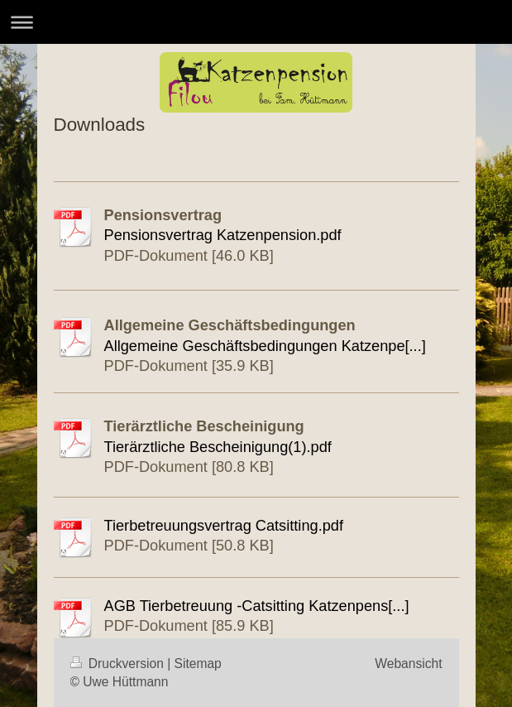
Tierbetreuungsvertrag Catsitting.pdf (223, 525)
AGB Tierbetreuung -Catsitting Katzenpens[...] (256, 606)
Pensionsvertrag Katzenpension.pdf (223, 235)
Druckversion (119, 663)
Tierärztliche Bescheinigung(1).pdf (218, 447)
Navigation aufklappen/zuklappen (256, 22)
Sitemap (198, 663)
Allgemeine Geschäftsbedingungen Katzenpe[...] (265, 346)
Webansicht (408, 663)
